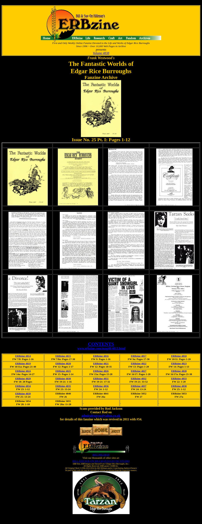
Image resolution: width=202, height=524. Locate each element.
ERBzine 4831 (100, 378)
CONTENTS (101, 344)
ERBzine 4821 (100, 363)
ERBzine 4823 (179, 363)
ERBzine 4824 (23, 371)
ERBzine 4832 (138, 378)
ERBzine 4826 (100, 371)
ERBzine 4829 (23, 378)
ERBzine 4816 (100, 355)
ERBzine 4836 (100, 386)
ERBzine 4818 (179, 355)
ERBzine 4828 (179, 371)
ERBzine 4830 (63, 378)
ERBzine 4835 (63, 386)
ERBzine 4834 (23, 386)
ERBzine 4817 (138, 355)
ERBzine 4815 (63, 355)
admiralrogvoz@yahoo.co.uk (101, 415)
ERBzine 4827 (138, 371)
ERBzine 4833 (179, 378)
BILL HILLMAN (101, 454)
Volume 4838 (101, 53)
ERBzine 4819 (23, 363)
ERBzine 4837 (138, 386)
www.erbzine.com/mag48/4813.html (101, 348)
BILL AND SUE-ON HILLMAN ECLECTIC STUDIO (100, 461)
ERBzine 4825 (63, 371)
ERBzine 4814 (23, 355)
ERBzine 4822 (138, 363)
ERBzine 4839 (23, 393)
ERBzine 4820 (63, 363)
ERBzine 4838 (179, 386)
